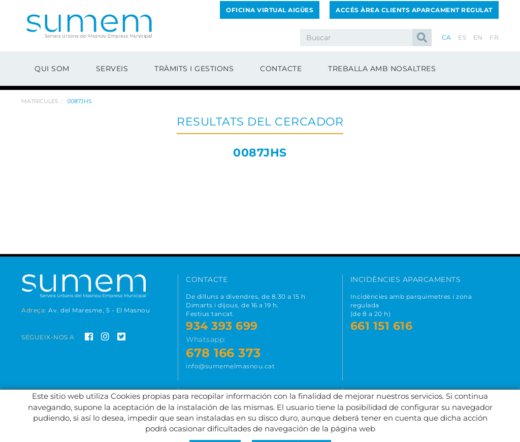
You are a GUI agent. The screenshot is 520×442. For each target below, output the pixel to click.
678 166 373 (223, 352)
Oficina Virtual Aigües (269, 10)
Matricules (39, 101)
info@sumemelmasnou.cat (230, 366)
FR (494, 37)
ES (462, 37)
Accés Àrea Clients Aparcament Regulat (414, 10)
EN (478, 37)
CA (446, 37)
